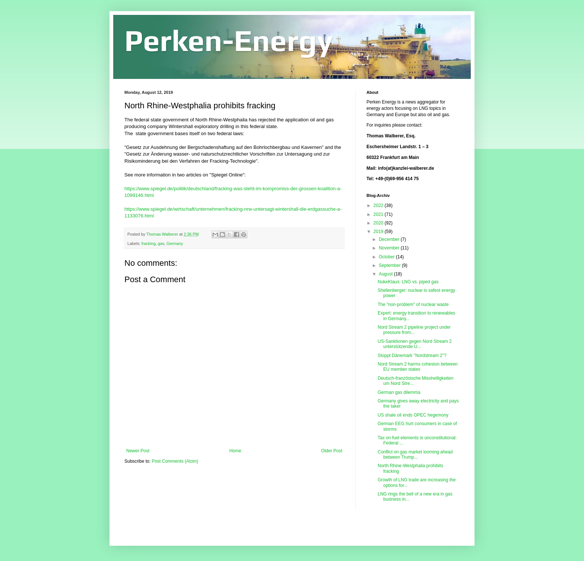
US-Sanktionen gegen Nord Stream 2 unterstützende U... (415, 344)
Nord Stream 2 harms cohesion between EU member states (418, 366)
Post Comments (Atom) (175, 461)
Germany (174, 243)
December (390, 239)
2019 (379, 231)
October (387, 256)
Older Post (331, 450)
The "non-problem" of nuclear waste (413, 304)
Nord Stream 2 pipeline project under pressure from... (414, 330)
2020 (379, 223)
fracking (149, 243)
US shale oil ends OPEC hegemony (413, 415)
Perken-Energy (228, 40)
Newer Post (137, 450)
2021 (379, 214)
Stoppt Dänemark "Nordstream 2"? (412, 355)
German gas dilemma (399, 392)
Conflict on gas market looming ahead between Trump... (415, 454)
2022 (379, 205)
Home (235, 450)
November (390, 248)
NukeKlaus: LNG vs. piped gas (408, 281)
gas (161, 243)
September (390, 265)
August (386, 274)
